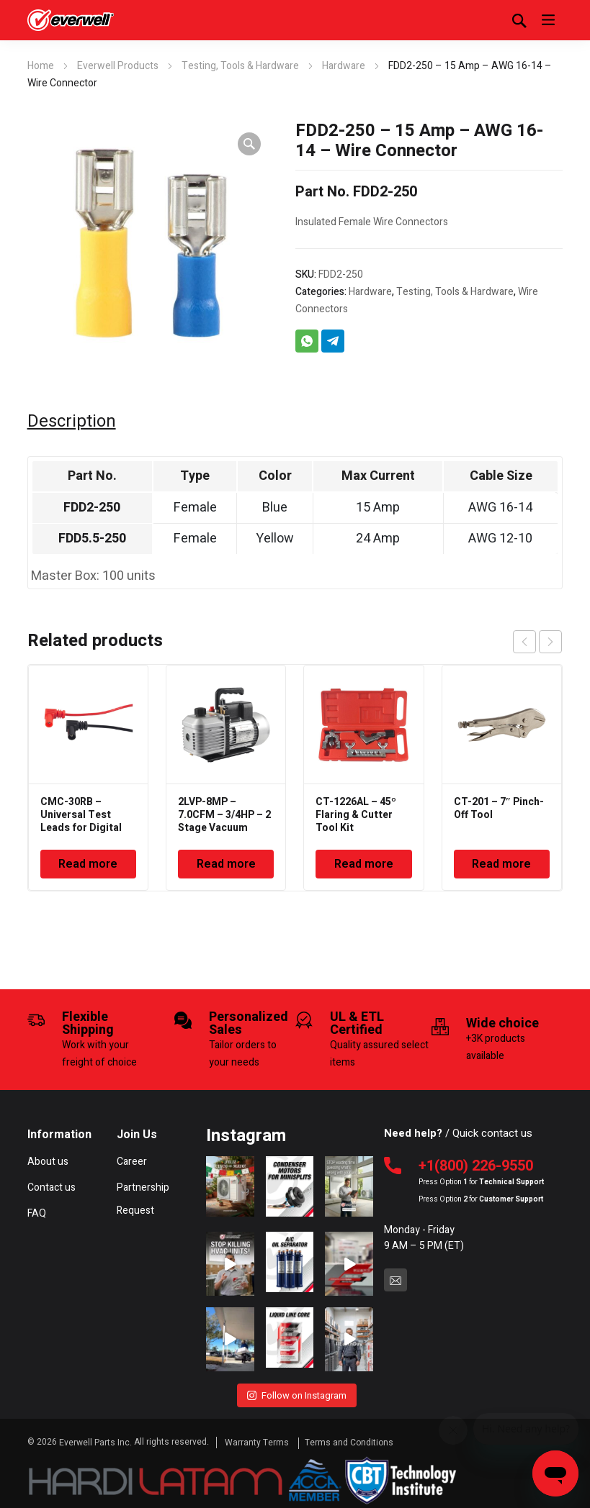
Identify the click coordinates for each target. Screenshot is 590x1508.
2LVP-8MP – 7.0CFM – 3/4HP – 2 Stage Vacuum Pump (224, 821)
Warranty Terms (258, 1438)
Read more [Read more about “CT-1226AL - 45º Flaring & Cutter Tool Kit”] (363, 864)
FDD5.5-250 (92, 538)
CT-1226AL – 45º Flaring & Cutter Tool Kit (356, 814)
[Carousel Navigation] (537, 641)
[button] (249, 143)
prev (524, 641)
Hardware (343, 65)
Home (40, 65)
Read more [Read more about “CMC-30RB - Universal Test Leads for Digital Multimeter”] (87, 864)
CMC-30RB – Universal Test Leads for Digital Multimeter (81, 821)
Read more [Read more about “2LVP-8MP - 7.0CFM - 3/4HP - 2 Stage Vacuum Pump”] (226, 864)
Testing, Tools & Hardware (240, 65)
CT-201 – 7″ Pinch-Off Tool (499, 808)
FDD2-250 (91, 507)
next (550, 641)
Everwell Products (117, 65)
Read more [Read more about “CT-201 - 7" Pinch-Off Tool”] (501, 864)
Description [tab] (71, 421)
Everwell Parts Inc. (95, 1438)
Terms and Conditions (349, 1438)
